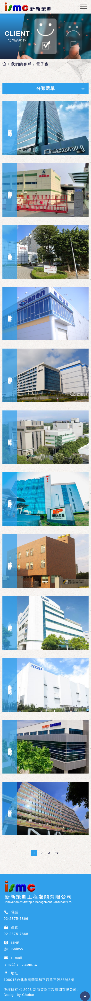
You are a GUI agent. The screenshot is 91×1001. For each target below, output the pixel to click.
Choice (28, 995)
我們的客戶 (21, 64)
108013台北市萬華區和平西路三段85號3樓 (39, 980)
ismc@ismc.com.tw (20, 964)
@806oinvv (13, 949)
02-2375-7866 (16, 919)
